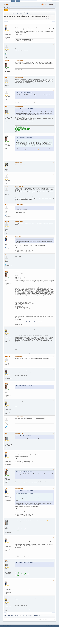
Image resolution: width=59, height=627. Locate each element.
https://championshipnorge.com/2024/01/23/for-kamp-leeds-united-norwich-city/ (28, 321)
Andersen (7, 221)
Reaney (6, 77)
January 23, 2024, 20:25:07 (19, 162)
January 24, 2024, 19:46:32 (19, 452)
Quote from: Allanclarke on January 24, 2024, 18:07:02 (25, 385)
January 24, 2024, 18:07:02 (19, 356)
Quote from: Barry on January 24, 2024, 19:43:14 (24, 435)
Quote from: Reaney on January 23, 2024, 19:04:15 (24, 92)
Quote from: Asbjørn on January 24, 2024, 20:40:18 (24, 562)
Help (47, 625)
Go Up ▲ (54, 625)
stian (6, 90)
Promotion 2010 (37, 12)
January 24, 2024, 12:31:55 (19, 221)
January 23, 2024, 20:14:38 (19, 106)
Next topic (53, 18)
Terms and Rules (50, 625)
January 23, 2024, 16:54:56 (19, 60)
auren (6, 25)
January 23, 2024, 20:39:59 (19, 186)
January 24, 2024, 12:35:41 (19, 236)
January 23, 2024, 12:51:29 (19, 25)
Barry (6, 416)
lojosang (26, 12)
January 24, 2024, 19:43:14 (19, 416)
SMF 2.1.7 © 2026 (5, 625)
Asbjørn (6, 106)
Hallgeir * (29, 12)
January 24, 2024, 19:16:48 (19, 383)
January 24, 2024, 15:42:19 (19, 271)
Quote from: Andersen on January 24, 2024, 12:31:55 (24, 238)
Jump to (40, 619)
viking (6, 254)
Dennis (34, 12)
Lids (31, 12)
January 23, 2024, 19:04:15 (19, 77)
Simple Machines (10, 625)
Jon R (23, 12)
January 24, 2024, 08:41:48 (19, 204)
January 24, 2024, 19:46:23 (19, 433)
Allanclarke (7, 356)
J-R (5, 162)
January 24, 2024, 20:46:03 (19, 560)
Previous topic (47, 18)
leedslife (6, 186)
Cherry (6, 44)
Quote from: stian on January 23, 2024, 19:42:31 (24, 137)
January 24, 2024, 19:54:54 (19, 488)
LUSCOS (6, 4)
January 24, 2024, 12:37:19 (19, 254)
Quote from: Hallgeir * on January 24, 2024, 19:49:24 (24, 490)
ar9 (5, 369)
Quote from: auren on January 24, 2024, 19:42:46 (24, 471)
